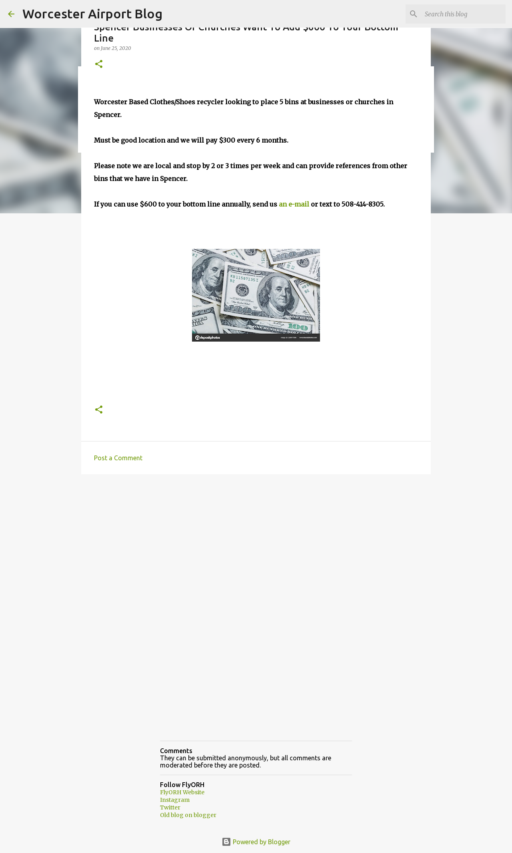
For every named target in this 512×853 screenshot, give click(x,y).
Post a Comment (118, 457)
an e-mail (294, 204)
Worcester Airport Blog (92, 13)
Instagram (175, 799)
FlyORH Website (182, 792)
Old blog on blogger (188, 815)
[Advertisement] (256, 542)
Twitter (170, 807)
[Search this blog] (464, 14)
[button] (99, 64)
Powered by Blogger (256, 841)
